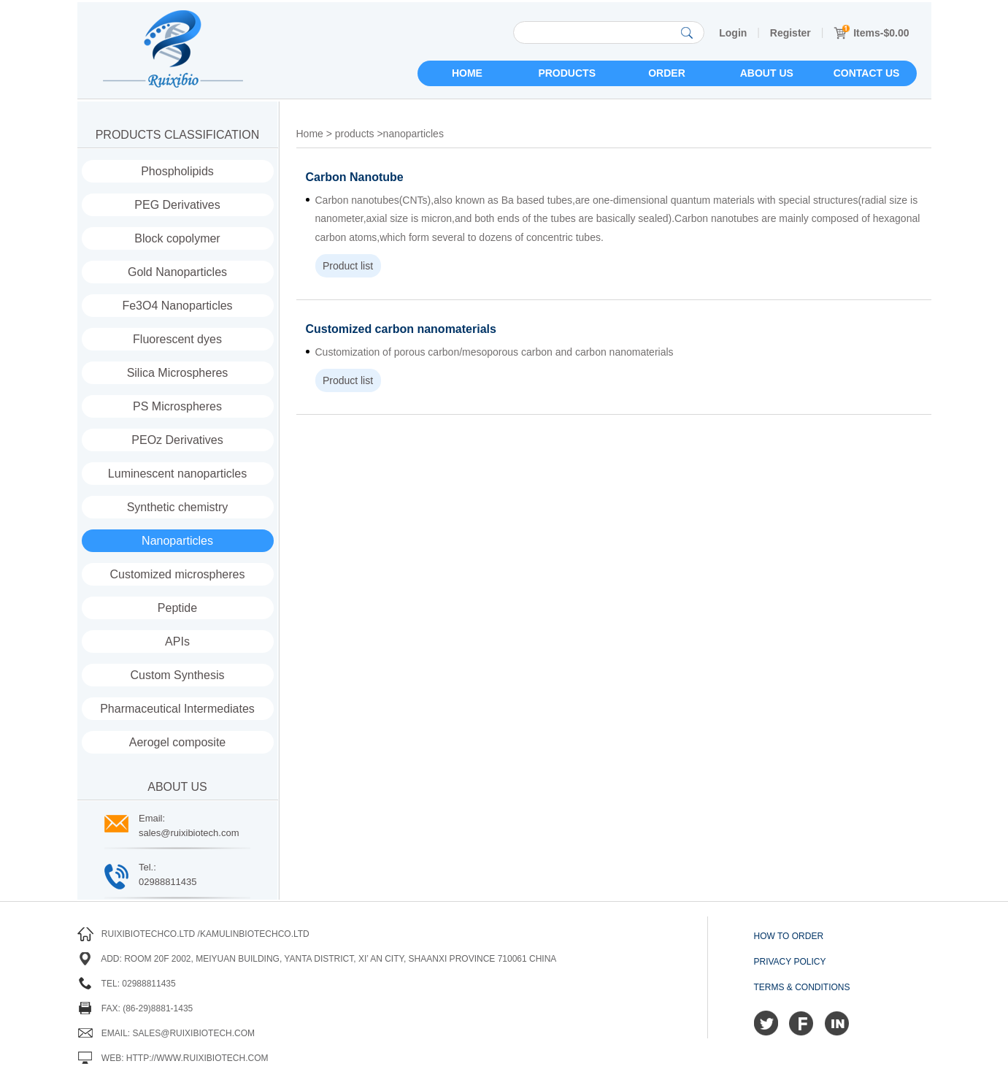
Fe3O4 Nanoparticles (177, 305)
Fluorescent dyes (177, 339)
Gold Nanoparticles (177, 272)
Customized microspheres (177, 574)
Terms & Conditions (802, 987)
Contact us (867, 73)
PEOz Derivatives (177, 440)
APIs (177, 641)
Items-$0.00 (871, 33)
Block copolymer (177, 238)
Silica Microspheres (177, 373)
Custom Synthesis (178, 675)
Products (567, 73)
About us (766, 73)
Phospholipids (177, 171)
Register (790, 33)
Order (666, 73)
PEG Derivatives (177, 205)
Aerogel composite (177, 742)
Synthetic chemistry (177, 507)
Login (733, 33)
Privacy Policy (790, 962)
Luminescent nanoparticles (177, 473)
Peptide (177, 608)
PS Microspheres (177, 406)
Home (467, 73)
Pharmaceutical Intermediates (177, 708)
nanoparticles (413, 133)
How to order (789, 936)
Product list (348, 266)
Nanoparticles (177, 541)
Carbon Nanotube (355, 177)
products (354, 133)
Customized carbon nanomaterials (401, 329)
